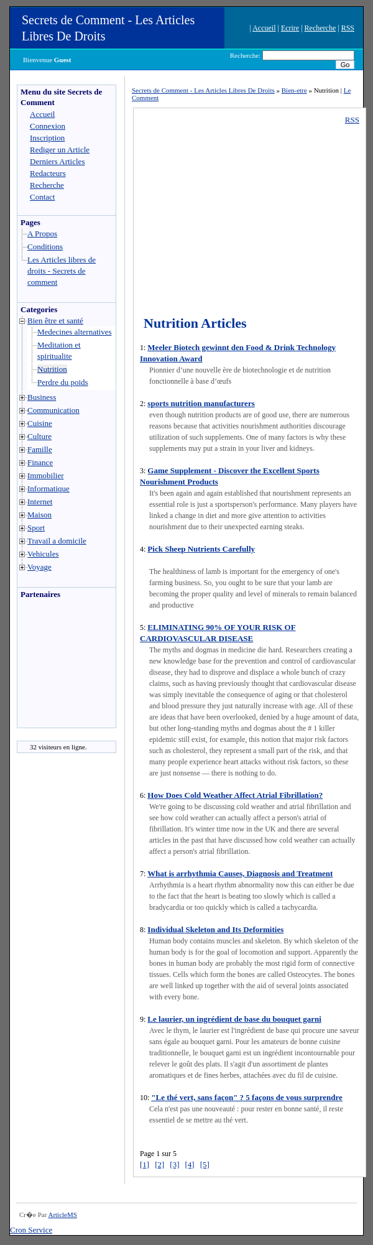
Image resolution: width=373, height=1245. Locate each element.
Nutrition (52, 369)
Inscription (47, 137)
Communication (53, 410)
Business (41, 397)
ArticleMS (62, 1214)
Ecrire (290, 28)
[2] (159, 1164)
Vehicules (43, 553)
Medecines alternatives (74, 331)
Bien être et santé (55, 320)
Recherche (320, 28)
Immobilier (45, 475)
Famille (39, 449)
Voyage (39, 567)
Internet (39, 501)
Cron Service (31, 1229)
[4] (190, 1164)
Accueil (263, 28)
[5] (205, 1164)
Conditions (45, 246)
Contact (42, 196)
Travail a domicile (56, 540)
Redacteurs (48, 173)
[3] (174, 1164)
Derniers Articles (57, 161)
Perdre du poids (62, 382)
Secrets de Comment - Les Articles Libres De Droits (203, 90)
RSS (347, 28)
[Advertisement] (54, 667)
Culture (39, 436)
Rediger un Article (60, 149)
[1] (144, 1164)
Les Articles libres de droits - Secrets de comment (61, 271)
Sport (36, 527)
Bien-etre (294, 90)
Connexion (47, 126)
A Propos (42, 233)
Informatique (48, 488)
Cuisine (39, 423)
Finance (40, 462)
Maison (39, 514)
